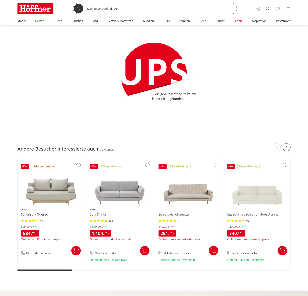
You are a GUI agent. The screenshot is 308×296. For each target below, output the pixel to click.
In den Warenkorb (76, 250)
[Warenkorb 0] (288, 9)
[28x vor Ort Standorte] (258, 9)
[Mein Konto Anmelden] (267, 9)
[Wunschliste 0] (277, 8)
